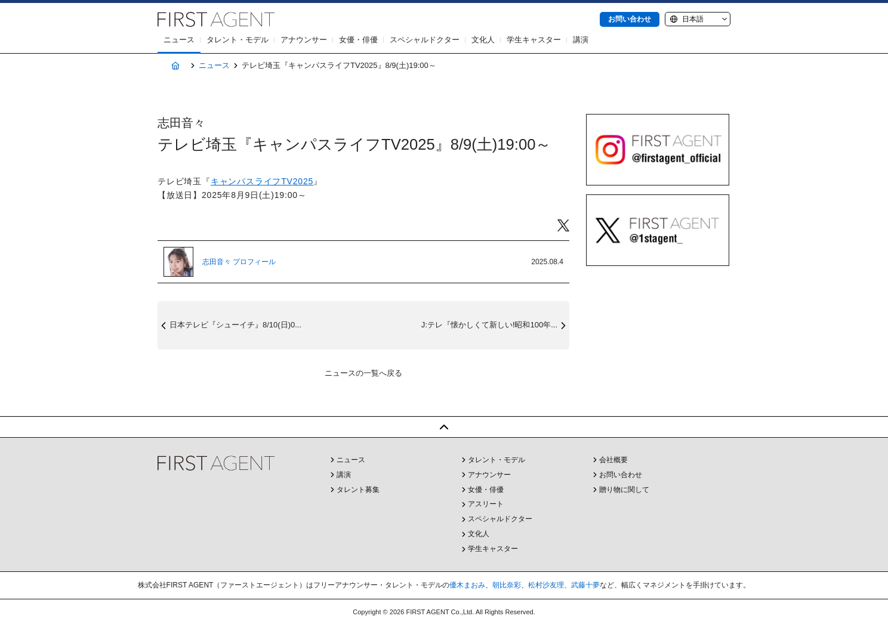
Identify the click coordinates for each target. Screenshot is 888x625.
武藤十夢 (585, 585)
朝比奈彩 (506, 585)
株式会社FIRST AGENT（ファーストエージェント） (216, 19)
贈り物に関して (624, 489)
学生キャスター (534, 39)
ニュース (179, 39)
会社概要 (613, 460)
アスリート (486, 504)
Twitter (563, 225)
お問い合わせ (629, 19)
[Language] (697, 19)
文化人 (483, 39)
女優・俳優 (358, 39)
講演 (580, 39)
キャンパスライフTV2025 (262, 181)
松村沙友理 (546, 585)
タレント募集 (358, 489)
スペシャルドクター (425, 39)
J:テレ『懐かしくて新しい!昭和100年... (489, 324)
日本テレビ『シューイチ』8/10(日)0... (235, 324)
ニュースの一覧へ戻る (363, 373)
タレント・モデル (237, 39)
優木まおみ (467, 585)
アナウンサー (303, 39)
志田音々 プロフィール (239, 262)
